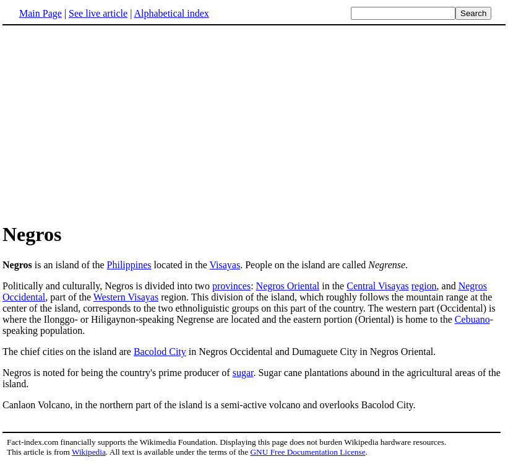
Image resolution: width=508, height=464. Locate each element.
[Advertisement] (106, 123)
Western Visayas (125, 297)
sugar (243, 372)
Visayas (225, 265)
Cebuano (472, 319)
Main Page (40, 13)
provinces (231, 286)
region (424, 286)
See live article (98, 13)
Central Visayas (378, 286)
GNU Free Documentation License (307, 452)
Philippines (129, 265)
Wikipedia (89, 452)
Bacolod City (160, 351)
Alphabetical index (171, 13)
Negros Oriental (288, 286)
